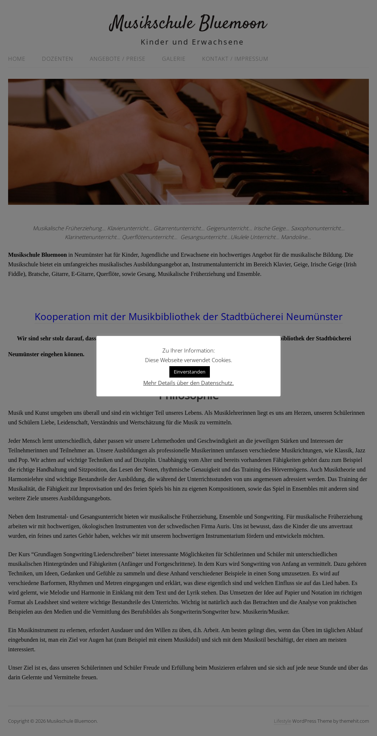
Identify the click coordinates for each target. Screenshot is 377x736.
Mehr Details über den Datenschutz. (188, 382)
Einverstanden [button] (189, 371)
